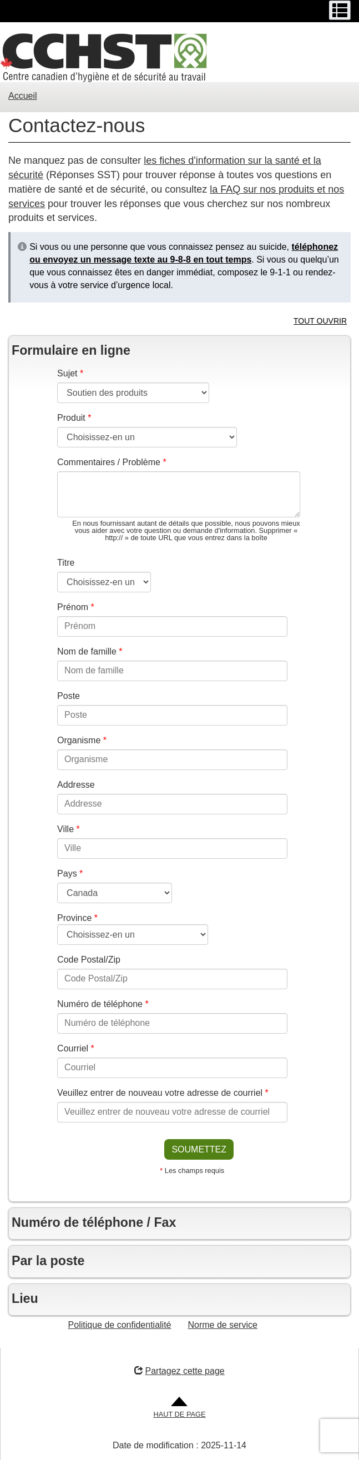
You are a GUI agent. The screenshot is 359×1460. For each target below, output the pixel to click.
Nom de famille (89, 651)
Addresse (76, 784)
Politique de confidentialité (119, 1325)
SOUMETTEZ (198, 1149)
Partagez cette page (179, 1371)
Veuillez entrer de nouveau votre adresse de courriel (163, 1092)
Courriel (75, 1048)
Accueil (22, 95)
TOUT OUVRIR (320, 320)
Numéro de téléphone (103, 1004)
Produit (74, 417)
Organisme (82, 740)
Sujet (70, 373)
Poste (68, 696)
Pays (70, 873)
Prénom (75, 607)
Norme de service (222, 1325)
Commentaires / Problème (111, 462)
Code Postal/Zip (88, 959)
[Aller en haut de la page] (179, 1408)
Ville (68, 829)
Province (77, 918)
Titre (65, 562)
